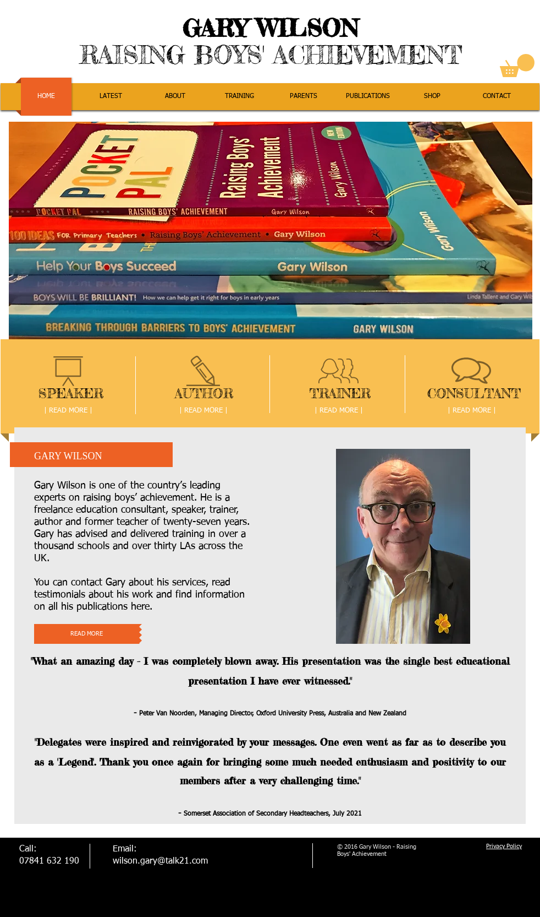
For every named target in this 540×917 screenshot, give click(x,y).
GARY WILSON (271, 28)
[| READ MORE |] (68, 411)
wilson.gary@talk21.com (160, 861)
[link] (517, 65)
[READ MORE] (86, 634)
